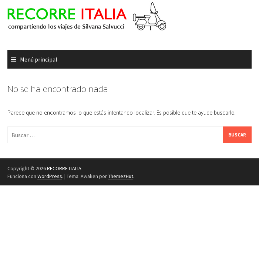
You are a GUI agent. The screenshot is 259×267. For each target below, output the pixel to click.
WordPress (49, 176)
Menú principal (38, 59)
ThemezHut (120, 176)
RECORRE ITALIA (64, 168)
